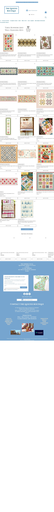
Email (6, 285)
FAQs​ (8, 324)
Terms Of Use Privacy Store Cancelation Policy (44, 321)
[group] (27, 248)
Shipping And (8, 321)
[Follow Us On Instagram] (27, 294)
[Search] (45, 17)
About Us (8, 318)
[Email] (12, 287)
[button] (46, 12)
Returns (8, 323)
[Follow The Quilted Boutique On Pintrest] (29, 294)
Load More (27, 229)
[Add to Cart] (27, 61)
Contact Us (8, 320)
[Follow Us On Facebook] (24, 294)
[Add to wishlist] (16, 35)
